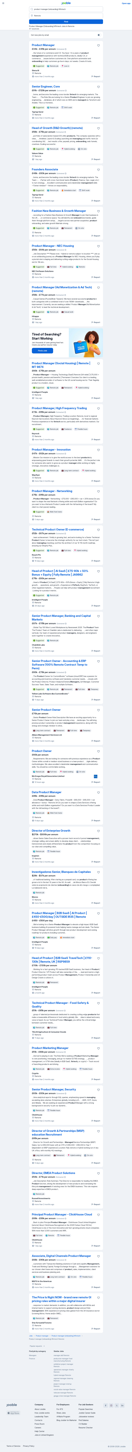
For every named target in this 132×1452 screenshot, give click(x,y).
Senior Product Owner (46, 709)
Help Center (39, 1431)
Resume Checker (86, 1427)
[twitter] (116, 1405)
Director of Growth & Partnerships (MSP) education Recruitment (58, 1132)
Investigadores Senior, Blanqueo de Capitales (61, 872)
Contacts (38, 1420)
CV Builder (83, 1424)
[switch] (99, 35)
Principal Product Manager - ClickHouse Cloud (62, 1214)
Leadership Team (41, 1416)
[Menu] (3, 3)
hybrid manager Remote (62, 1375)
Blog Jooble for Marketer (67, 1420)
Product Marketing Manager (50, 1048)
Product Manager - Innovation (51, 449)
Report (95, 76)
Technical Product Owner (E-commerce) (58, 529)
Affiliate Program (63, 1416)
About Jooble (40, 1409)
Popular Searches (86, 1409)
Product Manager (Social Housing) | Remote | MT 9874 (61, 365)
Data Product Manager (46, 792)
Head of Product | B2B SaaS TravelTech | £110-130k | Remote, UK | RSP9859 (62, 959)
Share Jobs (61, 1413)
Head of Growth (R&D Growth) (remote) (57, 128)
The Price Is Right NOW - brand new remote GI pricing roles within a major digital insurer (61, 1299)
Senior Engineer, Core (46, 86)
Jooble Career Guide (87, 1413)
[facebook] (105, 1405)
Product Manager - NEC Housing (53, 246)
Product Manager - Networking (52, 491)
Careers (38, 1427)
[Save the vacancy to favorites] (98, 45)
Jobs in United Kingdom (44, 1435)
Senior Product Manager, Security (54, 1089)
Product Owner (42, 751)
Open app (126, 3)
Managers (32, 1355)
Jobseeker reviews (86, 1416)
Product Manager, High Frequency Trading (59, 408)
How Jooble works (42, 1413)
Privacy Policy (28, 1446)
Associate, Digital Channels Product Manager (61, 1256)
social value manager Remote (64, 1389)
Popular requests (37, 1346)
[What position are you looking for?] (66, 9)
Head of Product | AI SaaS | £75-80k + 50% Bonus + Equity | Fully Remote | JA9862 (60, 572)
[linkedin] (122, 1405)
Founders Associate (45, 169)
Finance (32, 1359)
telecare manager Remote (63, 1393)
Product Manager (43, 45)
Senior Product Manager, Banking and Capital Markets (61, 617)
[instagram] (111, 1405)
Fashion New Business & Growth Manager (59, 211)
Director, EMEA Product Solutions (53, 1173)
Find (66, 21)
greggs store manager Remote (65, 1396)
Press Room (39, 1424)
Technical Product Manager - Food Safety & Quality (60, 1004)
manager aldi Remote (61, 1355)
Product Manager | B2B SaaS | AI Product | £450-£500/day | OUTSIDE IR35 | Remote (59, 914)
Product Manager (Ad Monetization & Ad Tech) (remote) (62, 289)
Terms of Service (13, 1446)
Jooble (123, 1446)
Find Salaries (84, 1420)
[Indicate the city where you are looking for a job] (66, 15)
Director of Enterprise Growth (51, 830)
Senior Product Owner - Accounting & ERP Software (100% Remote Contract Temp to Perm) (59, 664)
